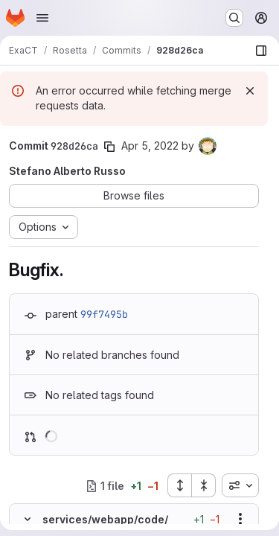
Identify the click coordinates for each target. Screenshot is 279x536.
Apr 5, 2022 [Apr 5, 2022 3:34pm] (150, 145)
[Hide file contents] (27, 519)
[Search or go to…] (234, 18)
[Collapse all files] (204, 485)
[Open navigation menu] (42, 18)
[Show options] (240, 519)
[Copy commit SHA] (109, 147)
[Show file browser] (261, 51)
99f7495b (104, 314)
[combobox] (240, 485)
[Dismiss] (250, 91)
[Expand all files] (179, 485)
